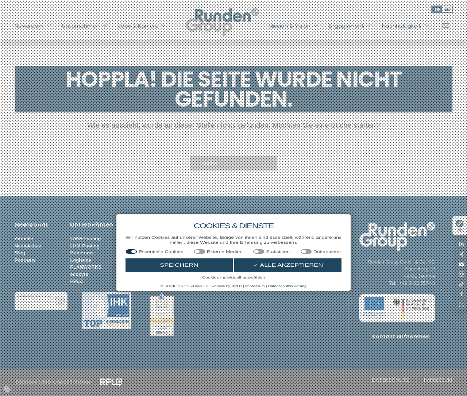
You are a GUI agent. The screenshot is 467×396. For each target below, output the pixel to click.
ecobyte (79, 274)
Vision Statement (200, 238)
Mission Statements (203, 246)
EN (447, 9)
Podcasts (25, 260)
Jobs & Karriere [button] (142, 26)
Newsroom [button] (33, 26)
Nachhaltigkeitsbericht (318, 238)
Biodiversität (251, 252)
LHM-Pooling (84, 246)
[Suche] (233, 163)
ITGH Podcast (308, 246)
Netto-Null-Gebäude (259, 260)
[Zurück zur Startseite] (222, 21)
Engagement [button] (350, 26)
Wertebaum (194, 252)
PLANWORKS (85, 267)
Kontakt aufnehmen (401, 336)
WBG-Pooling (85, 238)
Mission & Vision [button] (293, 26)
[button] (41, 300)
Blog (20, 252)
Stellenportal (140, 238)
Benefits (135, 260)
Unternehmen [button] (84, 26)
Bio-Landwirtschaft (258, 246)
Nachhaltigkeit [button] (405, 26)
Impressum (438, 380)
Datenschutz (390, 380)
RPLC (76, 281)
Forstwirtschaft (254, 238)
